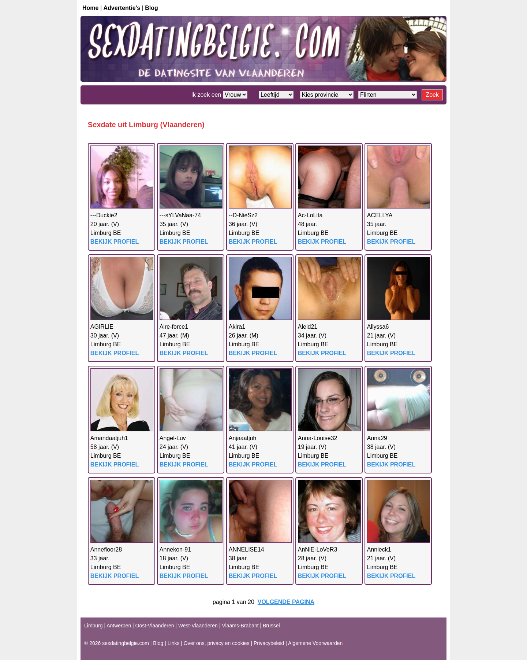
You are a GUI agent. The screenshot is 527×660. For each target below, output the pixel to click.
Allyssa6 (378, 327)
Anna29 (377, 438)
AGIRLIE (101, 327)
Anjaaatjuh (243, 438)
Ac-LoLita (310, 215)
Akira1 (237, 327)
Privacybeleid (269, 643)
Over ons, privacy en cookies (217, 643)
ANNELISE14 (246, 549)
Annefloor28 (106, 549)
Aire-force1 (174, 327)
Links (174, 643)
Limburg (93, 625)
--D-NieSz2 (243, 215)
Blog (151, 8)
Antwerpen (118, 625)
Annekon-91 (175, 549)
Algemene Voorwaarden (315, 643)
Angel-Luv (173, 438)
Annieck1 (379, 549)
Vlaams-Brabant (240, 625)
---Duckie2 (103, 215)
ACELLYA (380, 215)
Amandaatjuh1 (109, 438)
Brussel (271, 625)
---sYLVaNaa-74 (180, 215)
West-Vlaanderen (198, 625)
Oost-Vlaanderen (154, 625)
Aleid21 (307, 327)
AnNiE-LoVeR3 (317, 549)
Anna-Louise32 (317, 438)
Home (90, 8)
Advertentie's (122, 8)
